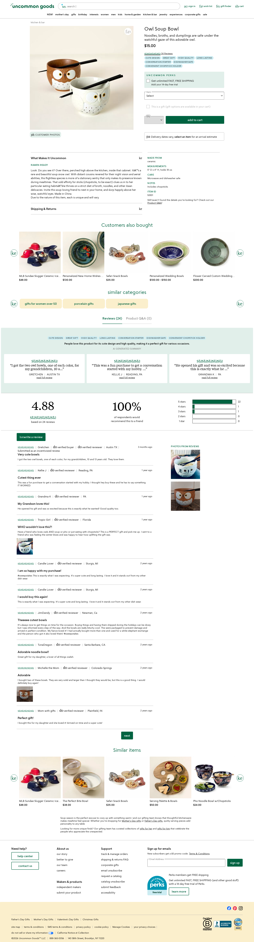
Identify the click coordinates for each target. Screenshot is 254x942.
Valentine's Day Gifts (68, 919)
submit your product (69, 892)
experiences (176, 14)
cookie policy (101, 926)
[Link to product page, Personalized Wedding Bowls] (170, 252)
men (113, 14)
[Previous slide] (13, 303)
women (105, 14)
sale (205, 14)
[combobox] (119, 6)
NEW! (50, 14)
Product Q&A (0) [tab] (139, 318)
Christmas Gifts (90, 919)
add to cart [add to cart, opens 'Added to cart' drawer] (195, 119)
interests (94, 14)
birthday (82, 14)
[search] (62, 6)
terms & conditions (34, 926)
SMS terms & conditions (60, 926)
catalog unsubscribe (113, 881)
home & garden (133, 14)
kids (120, 14)
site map (15, 926)
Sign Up (235, 862)
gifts (73, 14)
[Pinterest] (235, 907)
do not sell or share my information (32, 932)
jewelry (163, 14)
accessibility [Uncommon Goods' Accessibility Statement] (108, 892)
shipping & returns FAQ (114, 859)
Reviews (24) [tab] (112, 318)
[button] (128, 31)
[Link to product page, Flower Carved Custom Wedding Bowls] (214, 252)
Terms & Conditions (199, 853)
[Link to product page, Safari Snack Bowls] (127, 252)
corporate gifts (193, 14)
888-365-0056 (57, 938)
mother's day (62, 14)
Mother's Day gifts (131, 820)
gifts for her (146, 828)
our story (62, 854)
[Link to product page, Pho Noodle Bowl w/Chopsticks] (214, 777)
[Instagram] (241, 907)
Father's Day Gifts (20, 919)
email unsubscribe (111, 870)
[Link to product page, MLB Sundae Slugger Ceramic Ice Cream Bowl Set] (40, 252)
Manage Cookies (121, 926)
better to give (65, 859)
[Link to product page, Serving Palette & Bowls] (170, 777)
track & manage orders (114, 854)
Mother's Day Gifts (44, 919)
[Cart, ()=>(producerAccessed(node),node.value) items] (239, 6)
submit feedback (111, 887)
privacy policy (83, 926)
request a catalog (111, 876)
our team (62, 865)
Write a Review (31, 437)
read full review (44, 377)
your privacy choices (144, 926)
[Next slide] (240, 303)
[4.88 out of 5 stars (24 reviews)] (158, 53)
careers (61, 870)
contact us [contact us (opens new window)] (25, 866)
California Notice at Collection (73, 932)
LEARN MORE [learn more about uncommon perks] (179, 891)
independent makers (69, 887)
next (127, 735)
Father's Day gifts (153, 820)
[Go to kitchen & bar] (38, 22)
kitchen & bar (150, 14)
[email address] (186, 863)
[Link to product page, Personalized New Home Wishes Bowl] (83, 252)
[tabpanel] (127, 535)
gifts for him (163, 828)
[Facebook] (229, 907)
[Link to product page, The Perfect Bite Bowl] (83, 777)
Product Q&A (154, 202)
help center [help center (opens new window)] (25, 856)
